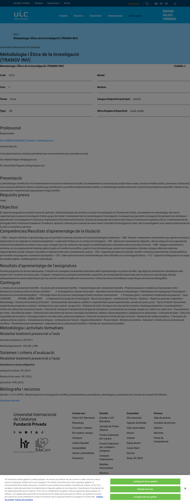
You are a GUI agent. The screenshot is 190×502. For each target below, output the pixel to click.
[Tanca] (185, 492)
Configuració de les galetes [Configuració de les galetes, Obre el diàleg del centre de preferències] (145, 485)
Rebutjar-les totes (145, 493)
